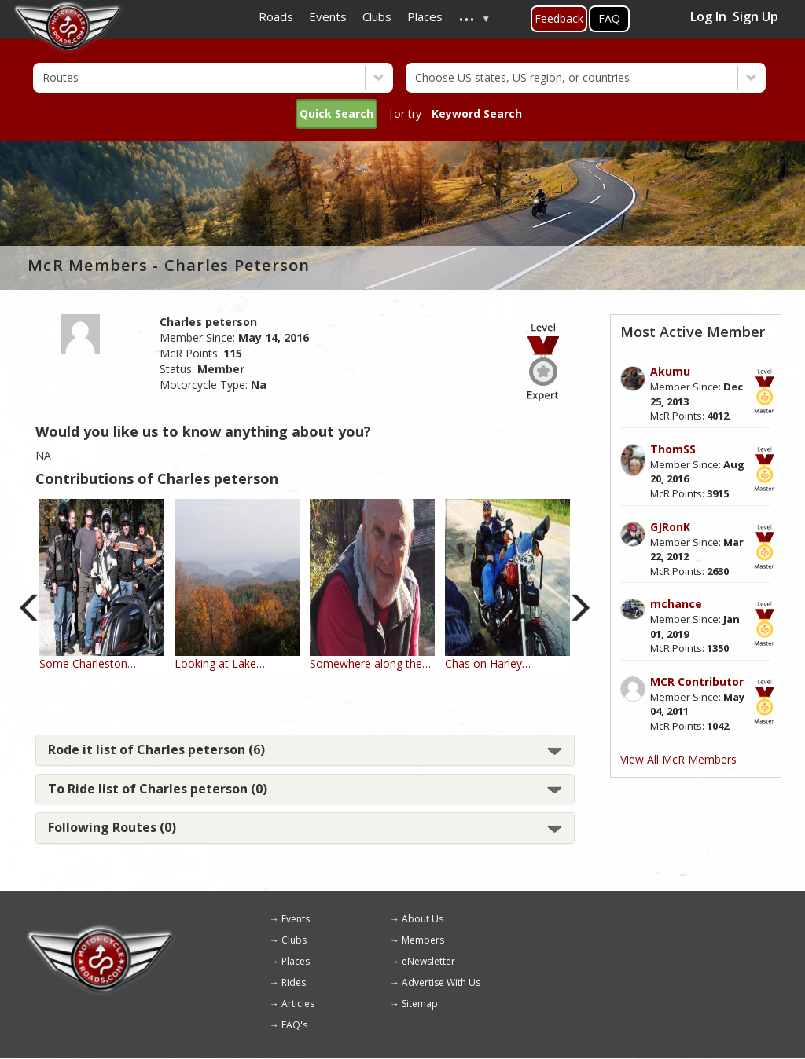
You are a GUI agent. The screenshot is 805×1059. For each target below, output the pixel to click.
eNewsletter (428, 961)
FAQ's (294, 1025)
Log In (708, 16)
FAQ (609, 18)
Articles (297, 1003)
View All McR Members (678, 759)
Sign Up (755, 16)
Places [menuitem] (425, 16)
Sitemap (420, 1003)
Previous (29, 607)
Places (295, 961)
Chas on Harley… (488, 663)
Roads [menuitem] (276, 16)
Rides (293, 982)
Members (423, 940)
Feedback (559, 18)
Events (295, 918)
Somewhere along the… (370, 663)
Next (580, 607)
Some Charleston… (87, 663)
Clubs (294, 940)
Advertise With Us (441, 982)
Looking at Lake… (220, 663)
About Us (422, 918)
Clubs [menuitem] (376, 16)
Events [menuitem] (328, 16)
